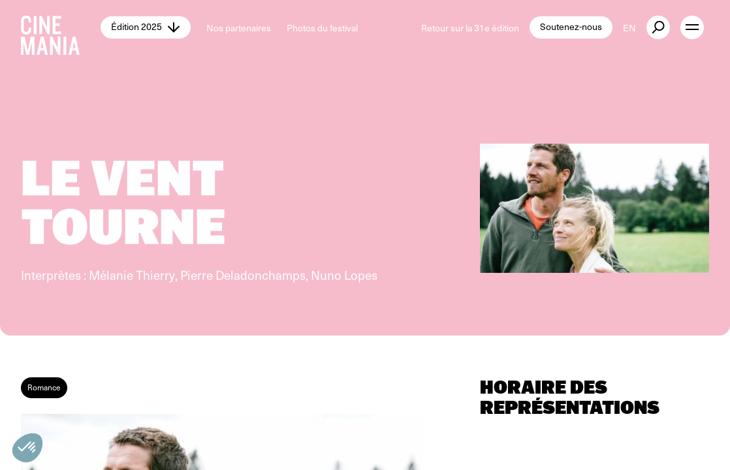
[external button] (658, 27)
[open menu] (692, 27)
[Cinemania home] (61, 27)
